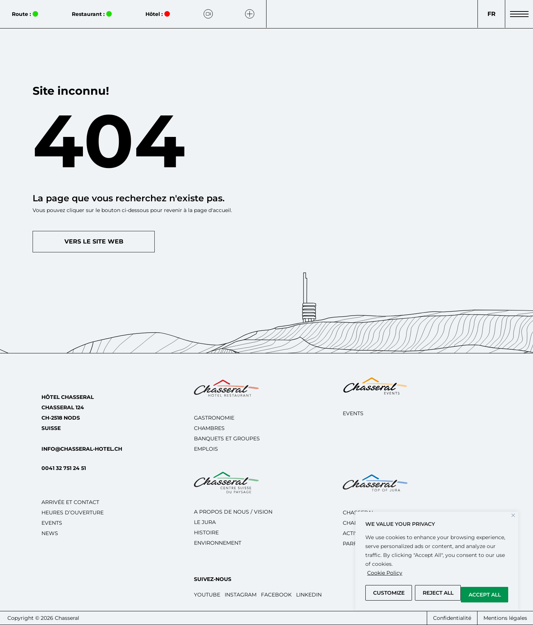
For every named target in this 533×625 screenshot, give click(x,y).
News (49, 533)
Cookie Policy (384, 572)
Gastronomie (214, 417)
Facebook (276, 594)
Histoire (206, 532)
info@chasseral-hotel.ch (81, 449)
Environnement (217, 543)
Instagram (241, 594)
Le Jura (205, 522)
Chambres (209, 428)
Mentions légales (505, 618)
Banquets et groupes (227, 438)
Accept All (485, 594)
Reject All (438, 592)
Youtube (207, 594)
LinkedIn (309, 594)
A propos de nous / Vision (233, 511)
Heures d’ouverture (72, 512)
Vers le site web (93, 241)
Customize (389, 592)
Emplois (206, 449)
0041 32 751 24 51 (63, 468)
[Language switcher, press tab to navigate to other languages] (491, 14)
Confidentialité (452, 618)
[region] (436, 561)
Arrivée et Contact (70, 502)
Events (51, 523)
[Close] (513, 515)
